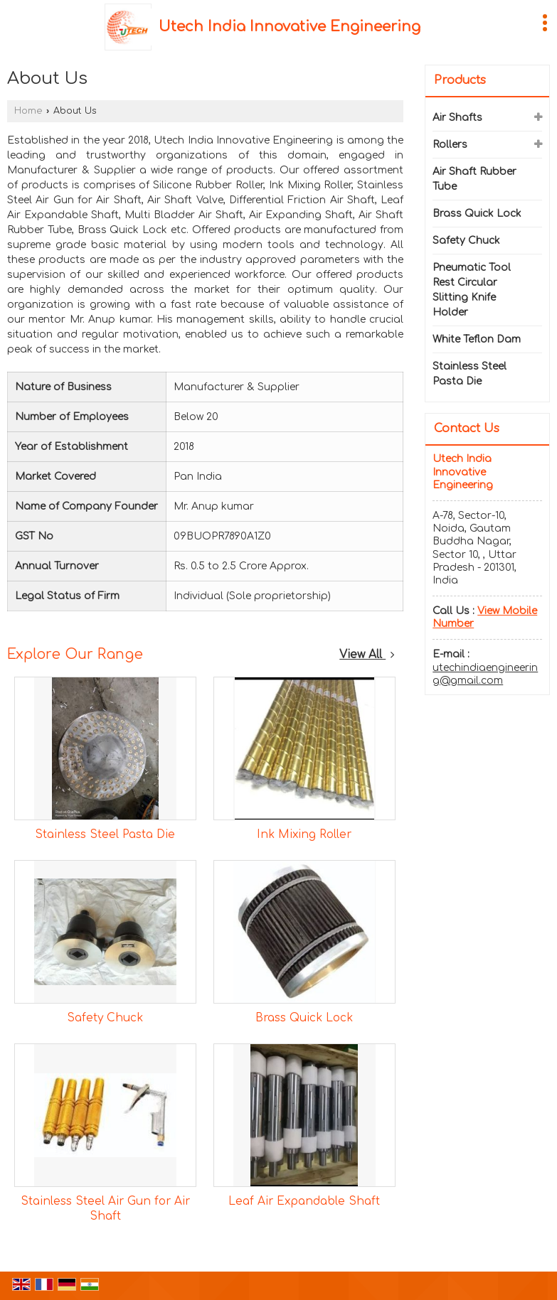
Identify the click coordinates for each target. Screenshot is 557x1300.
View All (367, 654)
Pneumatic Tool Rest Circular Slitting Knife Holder (472, 290)
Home (28, 111)
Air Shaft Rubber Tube (474, 179)
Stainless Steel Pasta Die (105, 834)
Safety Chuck (105, 1017)
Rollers (450, 144)
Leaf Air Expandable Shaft (304, 1201)
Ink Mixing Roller (304, 834)
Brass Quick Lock (304, 1017)
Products (460, 80)
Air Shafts (457, 117)
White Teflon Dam (477, 339)
